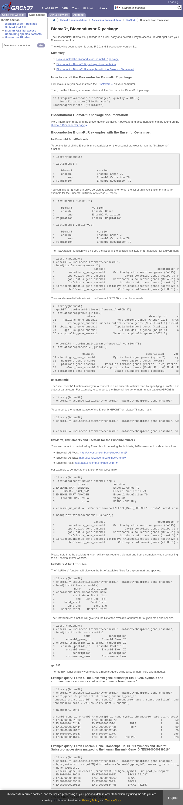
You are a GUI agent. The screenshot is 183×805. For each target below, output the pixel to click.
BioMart (88, 8)
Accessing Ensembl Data (106, 20)
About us (78, 14)
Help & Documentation (73, 20)
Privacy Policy (90, 800)
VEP (65, 8)
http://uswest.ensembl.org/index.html (102, 452)
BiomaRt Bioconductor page (68, 125)
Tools (75, 8)
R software (104, 84)
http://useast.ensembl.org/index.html (101, 457)
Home (54, 20)
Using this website (13, 14)
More (102, 8)
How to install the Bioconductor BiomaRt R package (88, 59)
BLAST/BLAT (50, 8)
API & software (59, 14)
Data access (37, 14)
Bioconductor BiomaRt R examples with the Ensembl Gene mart (95, 69)
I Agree (173, 797)
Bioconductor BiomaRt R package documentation (86, 64)
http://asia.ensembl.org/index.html (94, 462)
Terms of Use (113, 800)
